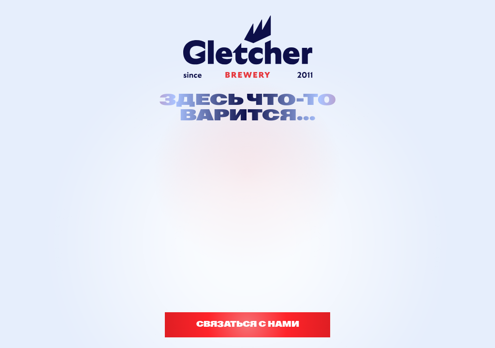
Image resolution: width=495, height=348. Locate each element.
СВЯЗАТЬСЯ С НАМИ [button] (247, 324)
